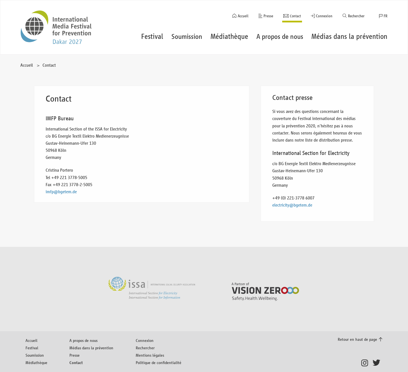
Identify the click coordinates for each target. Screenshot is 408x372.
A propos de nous (83, 340)
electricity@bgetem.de (292, 205)
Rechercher (356, 16)
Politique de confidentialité (158, 362)
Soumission (35, 355)
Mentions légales (150, 355)
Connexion (324, 16)
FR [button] (385, 16)
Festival (32, 347)
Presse (268, 16)
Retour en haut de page (357, 339)
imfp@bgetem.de (61, 191)
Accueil (243, 16)
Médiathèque (36, 362)
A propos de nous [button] (279, 36)
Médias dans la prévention (91, 347)
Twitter (377, 363)
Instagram (366, 363)
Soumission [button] (186, 36)
